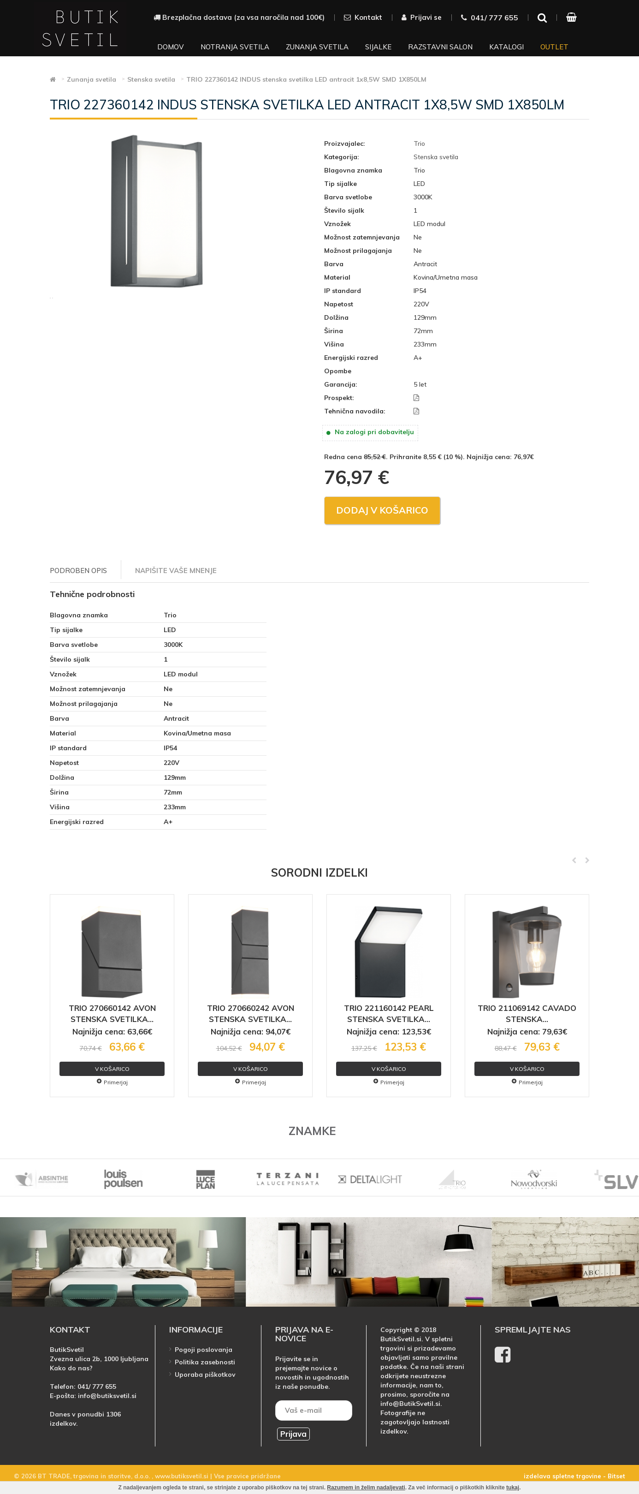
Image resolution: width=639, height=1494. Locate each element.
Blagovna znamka (353, 170)
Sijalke (378, 46)
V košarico (112, 1068)
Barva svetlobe (348, 197)
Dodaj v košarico (382, 510)
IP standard (342, 291)
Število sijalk (344, 210)
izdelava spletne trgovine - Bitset (574, 1476)
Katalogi (506, 46)
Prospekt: (339, 398)
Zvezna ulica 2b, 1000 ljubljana (99, 1359)
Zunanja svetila (317, 46)
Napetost (338, 304)
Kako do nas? (71, 1368)
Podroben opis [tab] (78, 570)
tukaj (512, 1487)
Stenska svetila (436, 157)
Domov (170, 46)
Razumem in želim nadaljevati (366, 1487)
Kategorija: (341, 157)
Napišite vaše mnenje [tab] (176, 570)
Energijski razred (351, 357)
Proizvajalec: (344, 143)
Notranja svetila (235, 46)
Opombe (337, 371)
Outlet (554, 46)
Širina (333, 331)
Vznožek (337, 224)
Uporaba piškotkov (205, 1374)
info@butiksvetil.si (107, 1396)
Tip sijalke (340, 183)
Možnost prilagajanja (358, 250)
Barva (333, 264)
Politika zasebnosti (205, 1362)
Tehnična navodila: (354, 411)
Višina (334, 344)
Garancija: (340, 384)
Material (337, 277)
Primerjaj (112, 1082)
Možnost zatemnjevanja (362, 237)
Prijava (293, 1434)
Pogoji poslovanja (203, 1349)
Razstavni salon (440, 46)
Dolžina (336, 317)
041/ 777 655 (96, 1386)
